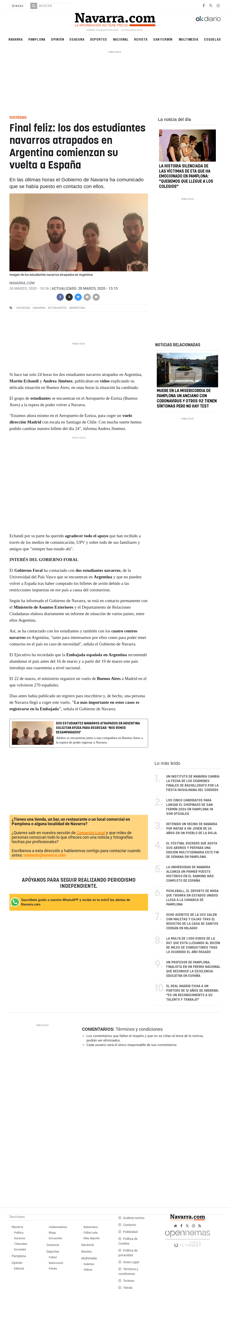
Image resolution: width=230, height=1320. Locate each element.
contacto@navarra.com (45, 855)
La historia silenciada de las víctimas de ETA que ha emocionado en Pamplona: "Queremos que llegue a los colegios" (186, 176)
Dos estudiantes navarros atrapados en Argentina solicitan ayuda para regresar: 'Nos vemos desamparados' (98, 728)
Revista (141, 39)
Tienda (128, 1288)
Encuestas (55, 1238)
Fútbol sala (90, 1232)
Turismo (128, 1281)
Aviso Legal (131, 1262)
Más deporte (92, 1238)
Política (18, 1232)
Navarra (16, 39)
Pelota (53, 1268)
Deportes (98, 39)
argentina (77, 307)
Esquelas (212, 39)
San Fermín (162, 39)
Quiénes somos (133, 1218)
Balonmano (91, 1227)
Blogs (52, 1232)
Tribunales (20, 1243)
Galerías (89, 1264)
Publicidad (130, 1232)
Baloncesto (56, 1263)
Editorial (19, 1268)
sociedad (23, 307)
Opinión (57, 39)
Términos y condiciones (139, 1029)
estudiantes (57, 307)
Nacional (121, 39)
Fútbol (53, 1257)
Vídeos (88, 1269)
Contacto (129, 1225)
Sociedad (20, 1249)
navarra (39, 307)
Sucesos (19, 1238)
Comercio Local (91, 832)
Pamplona (36, 39)
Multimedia (188, 39)
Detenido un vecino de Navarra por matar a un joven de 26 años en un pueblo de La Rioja (191, 828)
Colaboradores (58, 1227)
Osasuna (76, 39)
